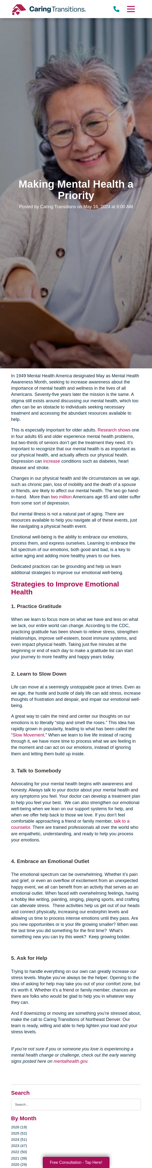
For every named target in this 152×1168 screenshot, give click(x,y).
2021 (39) (19, 1158)
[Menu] (131, 9)
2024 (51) (19, 1139)
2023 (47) (19, 1145)
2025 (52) (19, 1133)
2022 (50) (19, 1152)
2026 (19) (19, 1127)
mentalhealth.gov (70, 1061)
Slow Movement (28, 735)
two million (61, 496)
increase (51, 461)
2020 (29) (19, 1164)
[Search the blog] (76, 1104)
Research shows (114, 430)
